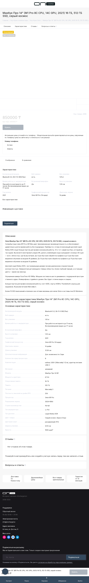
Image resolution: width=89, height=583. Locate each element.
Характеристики (21, 26)
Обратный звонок (9, 511)
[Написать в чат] (5, 571)
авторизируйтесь (23, 456)
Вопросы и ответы (49, 26)
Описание (7, 26)
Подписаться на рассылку (13, 547)
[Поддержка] (85, 4)
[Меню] (4, 4)
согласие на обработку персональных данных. (55, 562)
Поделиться (10, 223)
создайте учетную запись (46, 456)
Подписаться (76, 557)
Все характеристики (10, 199)
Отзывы (34, 26)
